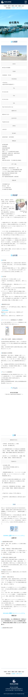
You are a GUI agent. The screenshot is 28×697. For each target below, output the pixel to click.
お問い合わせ (19, 7)
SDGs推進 (8, 7)
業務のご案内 (14, 5)
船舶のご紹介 (21, 5)
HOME (5, 5)
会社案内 (13, 7)
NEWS (9, 5)
